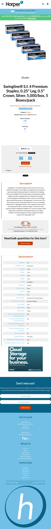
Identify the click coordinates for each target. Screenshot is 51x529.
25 (26, 123)
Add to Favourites (25, 166)
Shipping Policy (25, 454)
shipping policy (34, 229)
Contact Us (25, 467)
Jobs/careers (25, 471)
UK (29, 477)
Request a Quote (25, 243)
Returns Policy (25, 452)
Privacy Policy (25, 473)
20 (26, 121)
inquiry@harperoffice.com (25, 434)
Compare (7, 170)
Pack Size (25, 126)
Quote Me (25, 163)
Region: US (24, 477)
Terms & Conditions (25, 456)
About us (25, 448)
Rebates (25, 475)
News (25, 450)
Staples (29, 112)
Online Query (25, 469)
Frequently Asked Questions (25, 458)
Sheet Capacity (25, 118)
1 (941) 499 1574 (25, 432)
